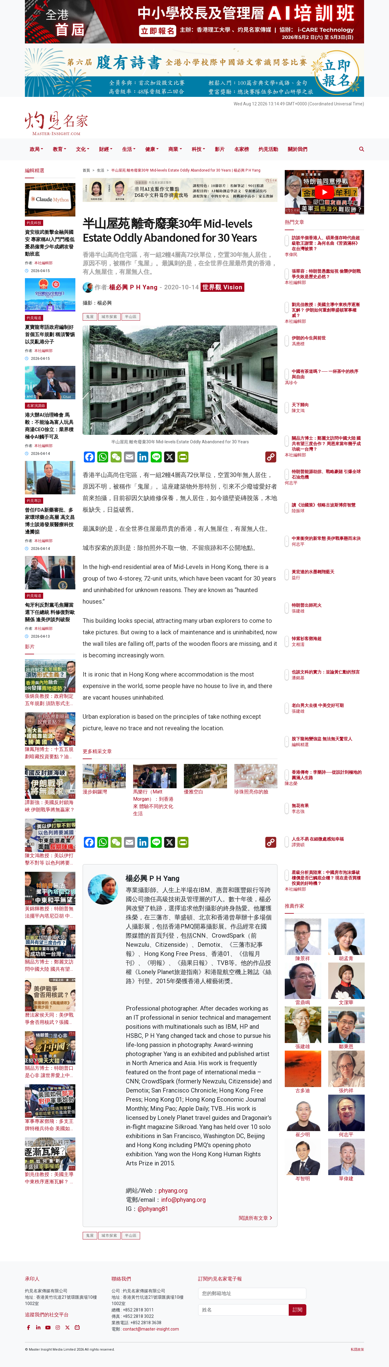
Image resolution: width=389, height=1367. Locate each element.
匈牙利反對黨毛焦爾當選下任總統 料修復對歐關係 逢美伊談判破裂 (50, 612)
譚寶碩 (333, 850)
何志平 (333, 488)
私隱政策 (357, 1350)
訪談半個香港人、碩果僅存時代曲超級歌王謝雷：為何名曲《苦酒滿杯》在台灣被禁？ (344, 248)
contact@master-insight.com (151, 1329)
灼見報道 (34, 318)
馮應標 (333, 343)
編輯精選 (335, 750)
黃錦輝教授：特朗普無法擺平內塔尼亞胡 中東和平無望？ (50, 916)
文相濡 (333, 644)
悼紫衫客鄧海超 (342, 638)
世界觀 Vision (222, 287)
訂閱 (297, 1310)
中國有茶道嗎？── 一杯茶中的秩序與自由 (343, 377)
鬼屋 (90, 317)
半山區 (131, 317)
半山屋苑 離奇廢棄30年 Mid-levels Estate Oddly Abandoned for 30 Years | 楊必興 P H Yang (185, 170)
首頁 (86, 170)
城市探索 (109, 317)
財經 (104, 149)
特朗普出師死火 (342, 605)
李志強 (333, 811)
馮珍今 (333, 388)
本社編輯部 (43, 263)
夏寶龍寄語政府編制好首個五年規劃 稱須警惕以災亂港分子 (50, 334)
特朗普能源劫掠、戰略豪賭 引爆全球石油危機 (344, 477)
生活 (127, 149)
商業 (173, 149)
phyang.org (173, 1190)
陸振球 (333, 516)
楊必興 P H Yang (133, 287)
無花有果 (335, 805)
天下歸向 (335, 404)
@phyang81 (153, 1208)
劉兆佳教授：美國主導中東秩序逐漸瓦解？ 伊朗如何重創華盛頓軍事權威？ (344, 315)
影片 (220, 149)
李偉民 (333, 254)
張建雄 (333, 611)
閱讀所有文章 (255, 1218)
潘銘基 (333, 683)
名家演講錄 (36, 406)
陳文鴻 (333, 410)
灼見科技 (34, 223)
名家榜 (241, 149)
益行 (331, 583)
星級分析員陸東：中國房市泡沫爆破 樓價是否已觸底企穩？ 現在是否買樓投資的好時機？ (344, 883)
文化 (81, 149)
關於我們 (297, 149)
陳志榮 (333, 788)
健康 (150, 149)
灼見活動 (268, 149)
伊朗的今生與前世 (344, 338)
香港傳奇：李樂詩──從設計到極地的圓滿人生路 (344, 778)
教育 (58, 149)
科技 (196, 149)
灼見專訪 (34, 501)
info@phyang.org (183, 1199)
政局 (35, 149)
